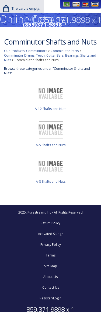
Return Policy (50, 223)
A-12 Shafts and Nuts (50, 109)
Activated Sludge (50, 234)
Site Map (50, 266)
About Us (50, 276)
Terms (50, 255)
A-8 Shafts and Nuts (50, 181)
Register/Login (50, 298)
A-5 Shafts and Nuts (50, 145)
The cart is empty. (26, 8)
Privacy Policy (50, 244)
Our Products (14, 51)
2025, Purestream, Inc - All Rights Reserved (50, 212)
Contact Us (50, 287)
